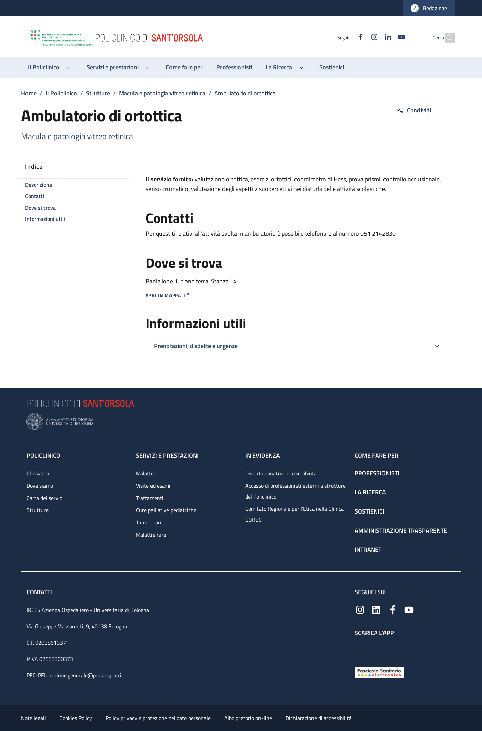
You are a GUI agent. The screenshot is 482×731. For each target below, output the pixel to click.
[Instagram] (361, 37)
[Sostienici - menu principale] (332, 67)
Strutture (98, 93)
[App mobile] (360, 649)
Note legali (33, 718)
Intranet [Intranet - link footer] (368, 549)
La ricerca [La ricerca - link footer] (370, 492)
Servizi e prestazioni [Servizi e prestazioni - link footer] (167, 455)
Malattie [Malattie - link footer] (145, 473)
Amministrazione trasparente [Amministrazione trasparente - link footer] (401, 530)
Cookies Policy (75, 718)
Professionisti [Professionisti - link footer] (377, 473)
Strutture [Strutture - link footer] (37, 510)
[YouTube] (388, 37)
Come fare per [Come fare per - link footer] (376, 455)
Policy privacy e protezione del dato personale (158, 718)
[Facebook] (347, 37)
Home (29, 93)
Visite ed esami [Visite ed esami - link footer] (153, 486)
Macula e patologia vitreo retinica (162, 93)
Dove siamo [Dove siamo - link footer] (39, 486)
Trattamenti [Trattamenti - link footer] (149, 498)
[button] (429, 8)
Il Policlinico (61, 93)
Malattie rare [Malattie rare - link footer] (151, 535)
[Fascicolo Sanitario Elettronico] (379, 671)
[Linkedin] (374, 37)
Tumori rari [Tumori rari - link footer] (148, 522)
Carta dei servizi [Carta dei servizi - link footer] (45, 498)
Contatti (39, 592)
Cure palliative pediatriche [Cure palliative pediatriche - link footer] (166, 510)
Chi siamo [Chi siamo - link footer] (37, 473)
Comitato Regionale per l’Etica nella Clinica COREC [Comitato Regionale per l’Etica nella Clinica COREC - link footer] (294, 514)
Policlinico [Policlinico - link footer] (43, 455)
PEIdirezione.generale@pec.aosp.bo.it (80, 675)
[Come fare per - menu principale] (184, 67)
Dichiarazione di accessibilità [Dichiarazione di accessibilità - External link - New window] (319, 718)
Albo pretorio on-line (248, 718)
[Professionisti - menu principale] (234, 67)
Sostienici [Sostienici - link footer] (370, 511)
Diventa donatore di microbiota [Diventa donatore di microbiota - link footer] (281, 473)
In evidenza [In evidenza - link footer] (262, 455)
